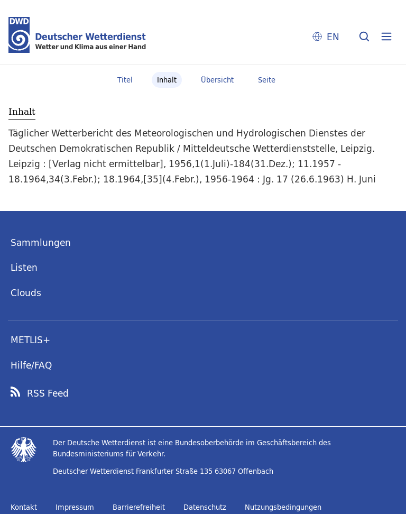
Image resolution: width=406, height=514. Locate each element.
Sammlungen (41, 242)
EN (333, 36)
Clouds (26, 292)
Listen (24, 267)
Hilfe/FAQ (31, 365)
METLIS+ (30, 339)
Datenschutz (204, 507)
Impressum (75, 507)
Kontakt (24, 507)
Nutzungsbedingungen (283, 507)
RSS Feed (48, 393)
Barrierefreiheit (139, 507)
